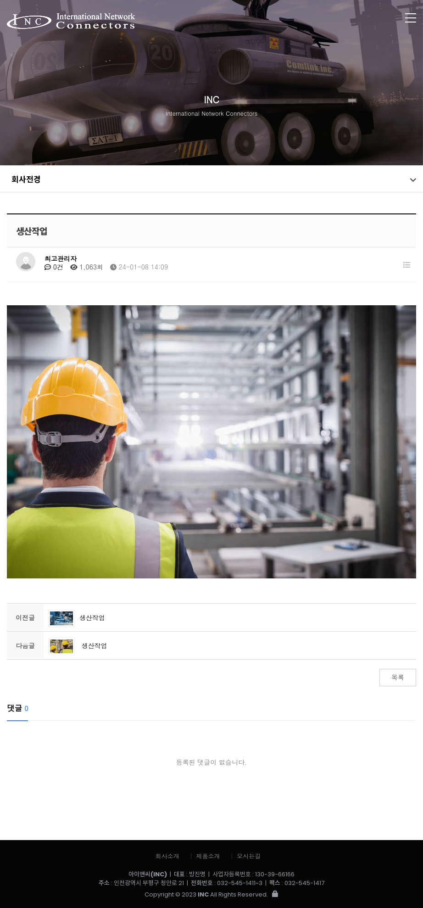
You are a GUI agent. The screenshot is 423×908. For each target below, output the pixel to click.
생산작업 (76, 617)
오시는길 (249, 856)
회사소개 (167, 856)
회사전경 (26, 179)
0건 (54, 266)
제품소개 (208, 856)
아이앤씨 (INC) (169, 22)
